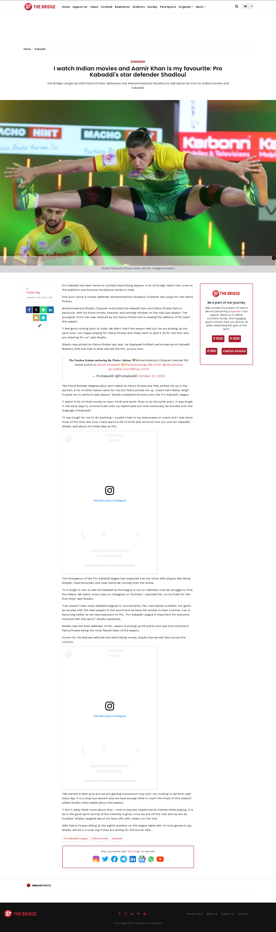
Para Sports (168, 7)
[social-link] (39, 325)
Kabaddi (138, 61)
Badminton (122, 7)
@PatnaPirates (172, 364)
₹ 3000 (235, 339)
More (201, 7)
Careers (242, 914)
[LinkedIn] (50, 309)
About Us (212, 914)
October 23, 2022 (151, 376)
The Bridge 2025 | (125, 923)
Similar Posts (41, 885)
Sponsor (236, 311)
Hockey (152, 7)
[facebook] (29, 309)
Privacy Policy (195, 914)
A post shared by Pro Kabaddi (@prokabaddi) (109, 565)
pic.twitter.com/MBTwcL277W (128, 369)
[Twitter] (36, 309)
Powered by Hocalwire (149, 923)
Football (106, 7)
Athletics (139, 7)
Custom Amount (234, 351)
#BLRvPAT (155, 364)
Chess (94, 7)
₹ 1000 (211, 351)
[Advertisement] (138, 33)
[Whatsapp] (43, 309)
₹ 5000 (218, 339)
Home (66, 7)
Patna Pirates (100, 838)
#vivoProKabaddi (108, 364)
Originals (186, 7)
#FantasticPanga (135, 364)
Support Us (80, 7)
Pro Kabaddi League (76, 838)
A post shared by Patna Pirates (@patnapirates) (110, 780)
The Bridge (133, 851)
